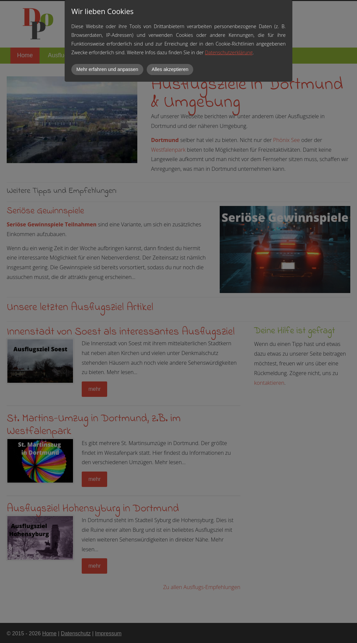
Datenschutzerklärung (229, 52)
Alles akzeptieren (170, 69)
